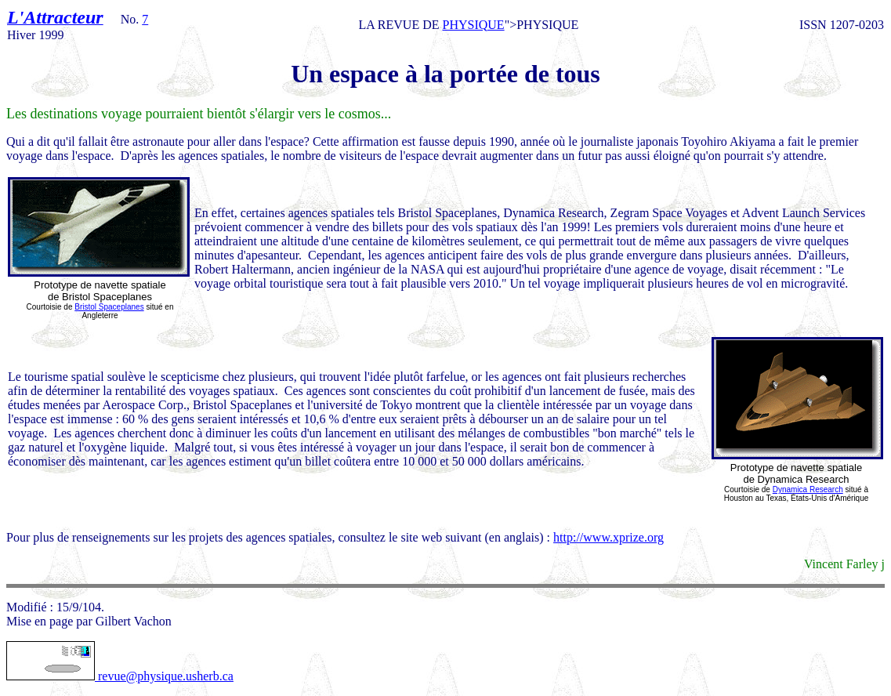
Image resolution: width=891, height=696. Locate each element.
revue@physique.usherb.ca (120, 676)
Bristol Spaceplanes (108, 307)
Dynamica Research (808, 489)
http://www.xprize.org (608, 537)
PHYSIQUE (474, 24)
